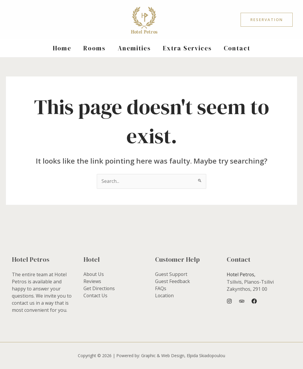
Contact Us (95, 296)
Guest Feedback (172, 281)
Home (61, 48)
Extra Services (187, 48)
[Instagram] (229, 301)
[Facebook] (254, 301)
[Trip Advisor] (241, 301)
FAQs (160, 288)
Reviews (92, 281)
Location (164, 296)
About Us (93, 274)
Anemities (134, 48)
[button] (267, 20)
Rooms (94, 48)
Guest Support (171, 274)
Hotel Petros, (241, 274)
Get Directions (99, 288)
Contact (238, 48)
